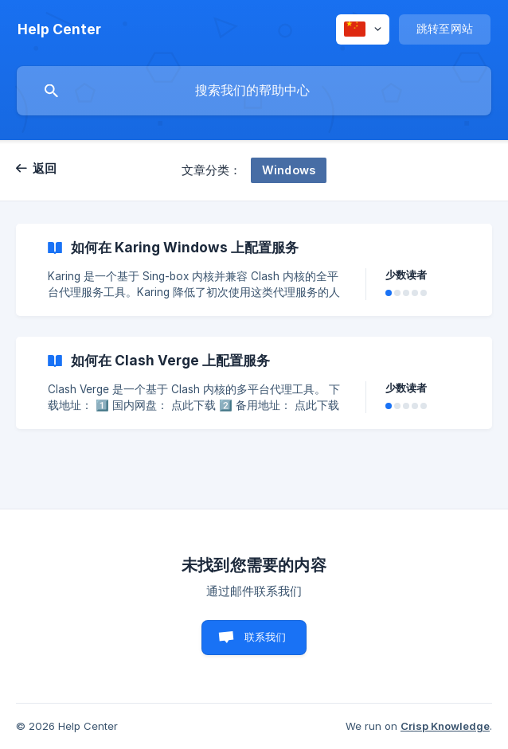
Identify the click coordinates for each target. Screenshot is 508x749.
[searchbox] (254, 90)
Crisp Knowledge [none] (445, 726)
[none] (59, 29)
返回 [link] (45, 168)
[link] (254, 270)
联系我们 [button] (265, 636)
